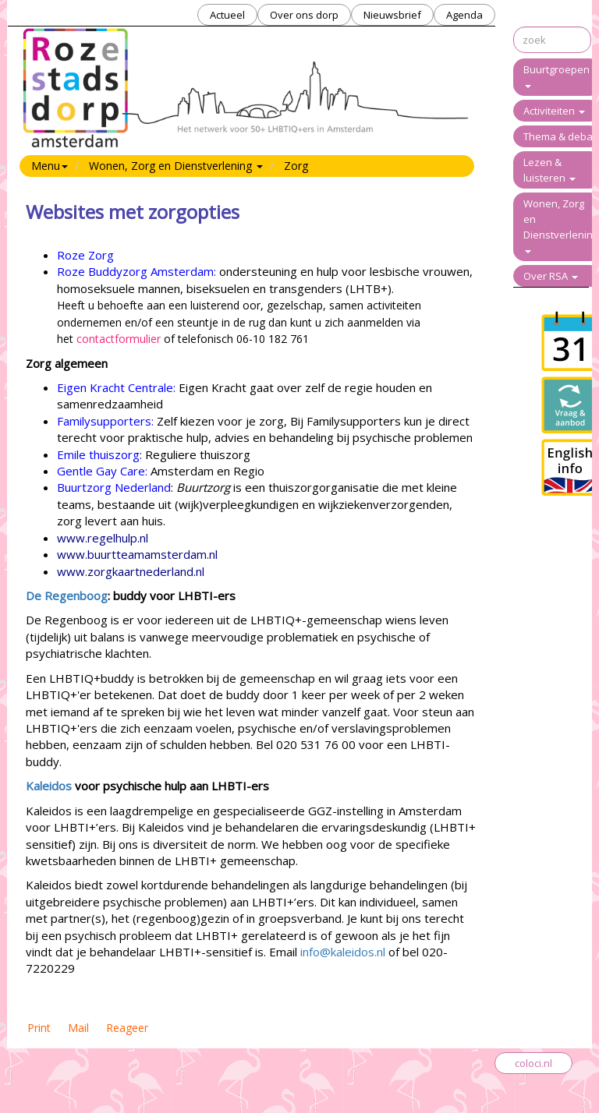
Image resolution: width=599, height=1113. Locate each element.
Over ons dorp (304, 15)
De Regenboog (67, 595)
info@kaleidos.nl (342, 951)
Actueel (227, 15)
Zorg (296, 165)
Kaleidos (49, 785)
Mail (78, 1027)
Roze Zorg (85, 255)
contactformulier (118, 338)
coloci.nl (533, 1063)
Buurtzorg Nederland (114, 487)
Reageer (127, 1027)
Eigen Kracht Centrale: (116, 387)
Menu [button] (49, 165)
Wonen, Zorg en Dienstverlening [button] (176, 165)
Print (39, 1027)
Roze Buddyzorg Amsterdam (135, 271)
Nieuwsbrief (392, 15)
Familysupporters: (105, 421)
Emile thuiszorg (98, 454)
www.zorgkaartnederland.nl (130, 571)
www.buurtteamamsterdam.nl (137, 554)
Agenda (464, 15)
